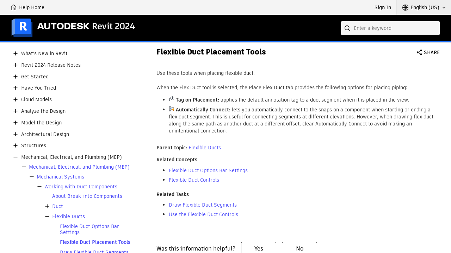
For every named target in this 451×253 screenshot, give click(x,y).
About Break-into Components (87, 196)
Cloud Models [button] (36, 100)
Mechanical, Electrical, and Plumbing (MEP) (79, 167)
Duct (57, 206)
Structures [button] (33, 146)
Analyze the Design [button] (43, 111)
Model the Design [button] (41, 123)
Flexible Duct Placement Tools (95, 242)
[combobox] (390, 28)
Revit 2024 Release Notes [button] (51, 65)
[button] (424, 7)
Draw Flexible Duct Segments (203, 204)
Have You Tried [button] (38, 88)
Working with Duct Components (80, 187)
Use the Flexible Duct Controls (203, 214)
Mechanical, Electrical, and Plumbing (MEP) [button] (71, 157)
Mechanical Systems (60, 177)
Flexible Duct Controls (194, 179)
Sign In (383, 7)
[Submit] (348, 28)
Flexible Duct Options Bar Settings (89, 229)
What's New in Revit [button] (44, 54)
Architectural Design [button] (45, 134)
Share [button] (432, 52)
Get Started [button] (35, 77)
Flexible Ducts (68, 217)
